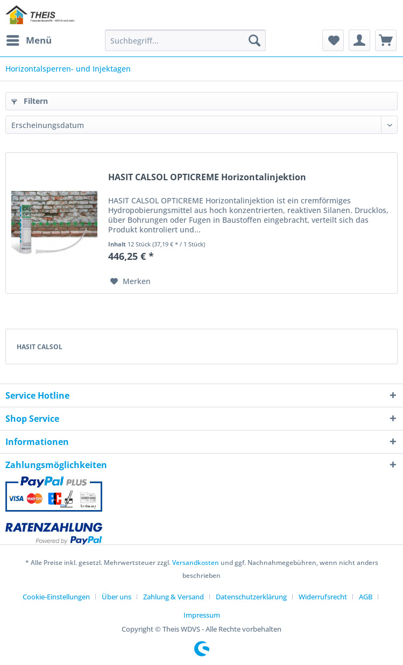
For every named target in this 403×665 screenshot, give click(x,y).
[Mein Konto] (359, 40)
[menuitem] (28, 40)
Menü (29, 39)
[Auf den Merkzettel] (130, 281)
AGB (365, 597)
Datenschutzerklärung (251, 597)
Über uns (116, 597)
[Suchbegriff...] (185, 40)
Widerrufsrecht (323, 597)
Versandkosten (195, 562)
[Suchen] (254, 40)
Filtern (29, 101)
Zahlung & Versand (173, 597)
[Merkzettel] (333, 40)
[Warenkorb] (386, 40)
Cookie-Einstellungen (56, 597)
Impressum (201, 615)
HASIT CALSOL (39, 346)
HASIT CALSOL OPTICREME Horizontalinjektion (207, 177)
